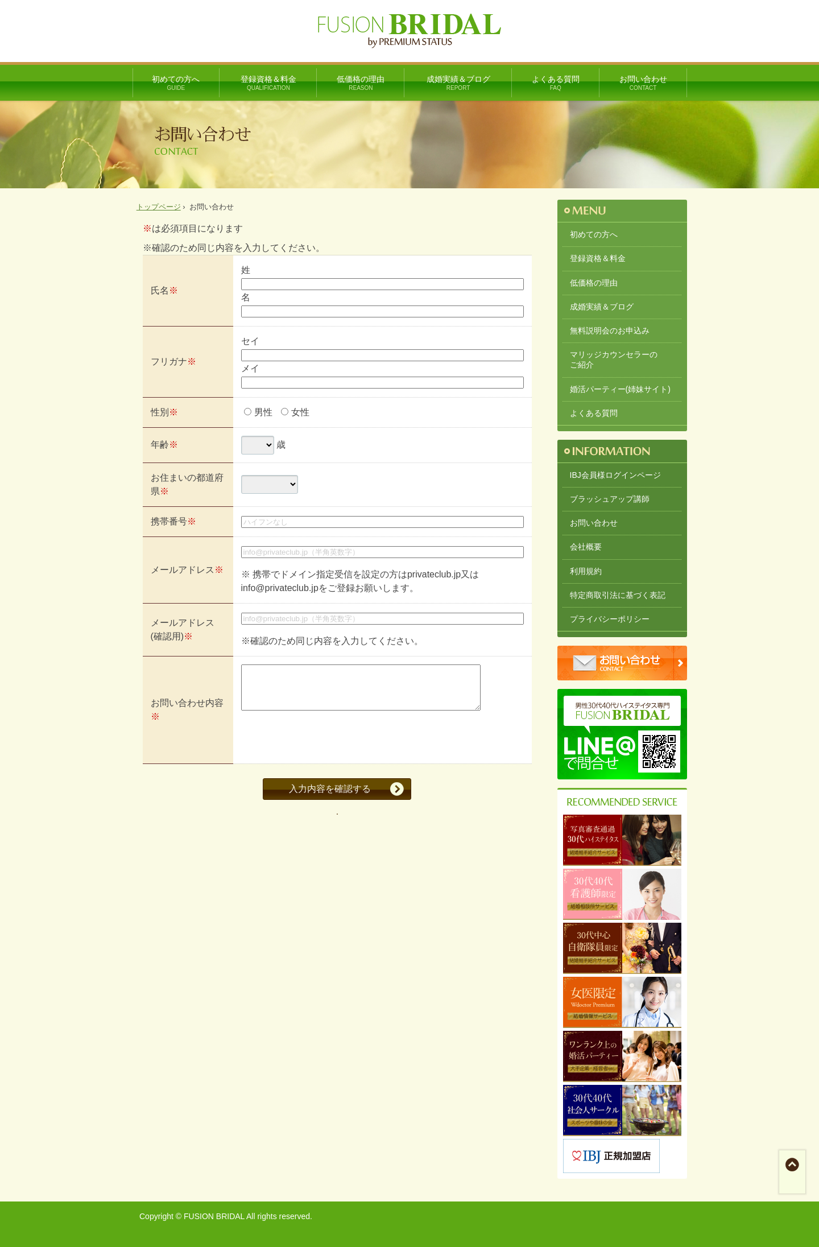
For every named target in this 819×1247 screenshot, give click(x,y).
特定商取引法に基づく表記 (617, 595)
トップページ (158, 207)
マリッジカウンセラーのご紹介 (613, 359)
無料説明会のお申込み (610, 330)
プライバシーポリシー (610, 619)
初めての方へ (176, 83)
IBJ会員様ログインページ (615, 475)
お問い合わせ (643, 83)
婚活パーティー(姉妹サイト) (620, 389)
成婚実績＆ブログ (458, 83)
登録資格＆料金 (268, 83)
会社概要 (586, 546)
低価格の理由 (360, 83)
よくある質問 (555, 83)
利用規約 (586, 571)
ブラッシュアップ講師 (610, 498)
